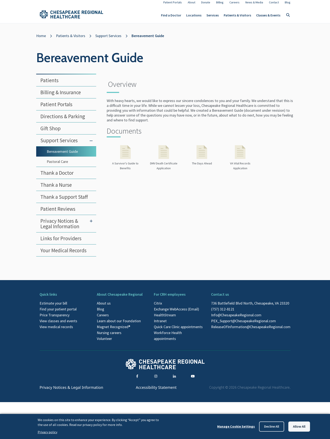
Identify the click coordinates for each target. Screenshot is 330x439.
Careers (103, 318)
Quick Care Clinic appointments (178, 330)
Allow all (299, 426)
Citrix (158, 306)
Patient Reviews (57, 212)
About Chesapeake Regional (120, 297)
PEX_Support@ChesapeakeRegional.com (243, 324)
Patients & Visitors (237, 17)
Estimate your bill (53, 306)
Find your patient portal (58, 312)
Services (212, 17)
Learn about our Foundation (119, 324)
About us (104, 306)
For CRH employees (170, 297)
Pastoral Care (57, 164)
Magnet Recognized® (113, 330)
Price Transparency (54, 318)
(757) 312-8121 (222, 312)
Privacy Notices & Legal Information (59, 227)
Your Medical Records (63, 253)
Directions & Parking (62, 119)
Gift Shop (50, 131)
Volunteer (104, 342)
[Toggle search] (288, 17)
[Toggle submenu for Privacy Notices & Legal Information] (91, 224)
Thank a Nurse (56, 188)
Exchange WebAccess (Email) (176, 312)
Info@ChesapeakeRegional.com (236, 318)
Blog (100, 312)
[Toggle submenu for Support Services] (91, 144)
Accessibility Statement (156, 390)
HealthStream (165, 318)
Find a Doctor (171, 17)
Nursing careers (109, 336)
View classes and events (58, 324)
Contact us (220, 297)
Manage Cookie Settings (236, 426)
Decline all (271, 426)
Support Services (108, 39)
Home (41, 39)
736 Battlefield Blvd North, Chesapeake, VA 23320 (250, 306)
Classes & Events (268, 17)
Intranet (160, 324)
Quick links (48, 297)
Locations (193, 17)
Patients (49, 83)
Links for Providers (60, 241)
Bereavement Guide (148, 39)
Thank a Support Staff (64, 200)
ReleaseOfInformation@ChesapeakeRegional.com (250, 330)
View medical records (56, 330)
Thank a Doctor (57, 176)
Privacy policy (47, 432)
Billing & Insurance (60, 95)
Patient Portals (56, 107)
